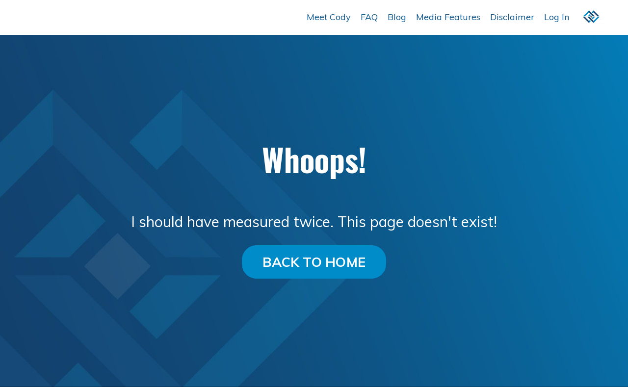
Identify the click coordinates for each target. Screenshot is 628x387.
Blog (397, 17)
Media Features (448, 17)
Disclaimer (512, 17)
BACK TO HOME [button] (314, 262)
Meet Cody (329, 17)
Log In (556, 17)
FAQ (369, 17)
